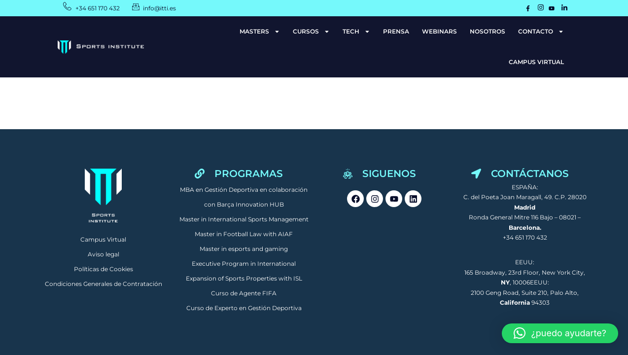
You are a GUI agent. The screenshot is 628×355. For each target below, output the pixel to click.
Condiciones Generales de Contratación (103, 283)
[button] (560, 333)
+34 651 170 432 (97, 8)
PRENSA (396, 31)
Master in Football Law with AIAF (244, 234)
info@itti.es (159, 8)
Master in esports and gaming (244, 248)
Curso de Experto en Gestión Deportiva (244, 308)
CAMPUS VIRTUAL (536, 62)
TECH (356, 31)
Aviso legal (103, 254)
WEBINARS (439, 31)
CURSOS (311, 31)
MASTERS (260, 31)
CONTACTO (541, 31)
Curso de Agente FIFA (244, 293)
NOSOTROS (487, 31)
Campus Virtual (103, 239)
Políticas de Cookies (103, 269)
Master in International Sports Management (244, 219)
